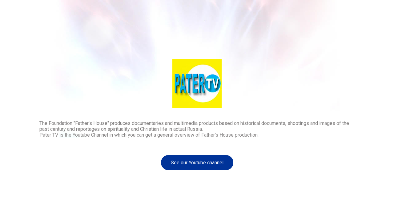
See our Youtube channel (197, 163)
